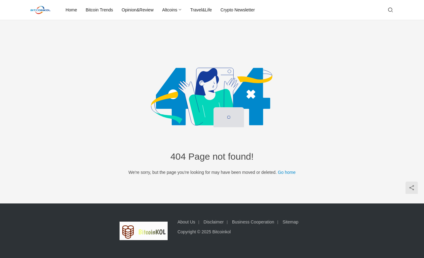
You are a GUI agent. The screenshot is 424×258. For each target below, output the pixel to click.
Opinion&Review (138, 9)
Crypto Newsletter (238, 9)
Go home (287, 172)
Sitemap (290, 221)
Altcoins (169, 9)
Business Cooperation (253, 221)
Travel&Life (201, 9)
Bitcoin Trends (99, 9)
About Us (186, 221)
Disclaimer (214, 221)
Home (71, 9)
